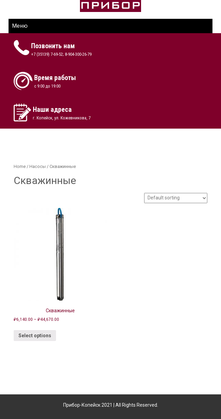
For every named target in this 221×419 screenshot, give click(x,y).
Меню (20, 26)
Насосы (37, 166)
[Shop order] (175, 198)
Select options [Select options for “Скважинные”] (34, 335)
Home (20, 166)
